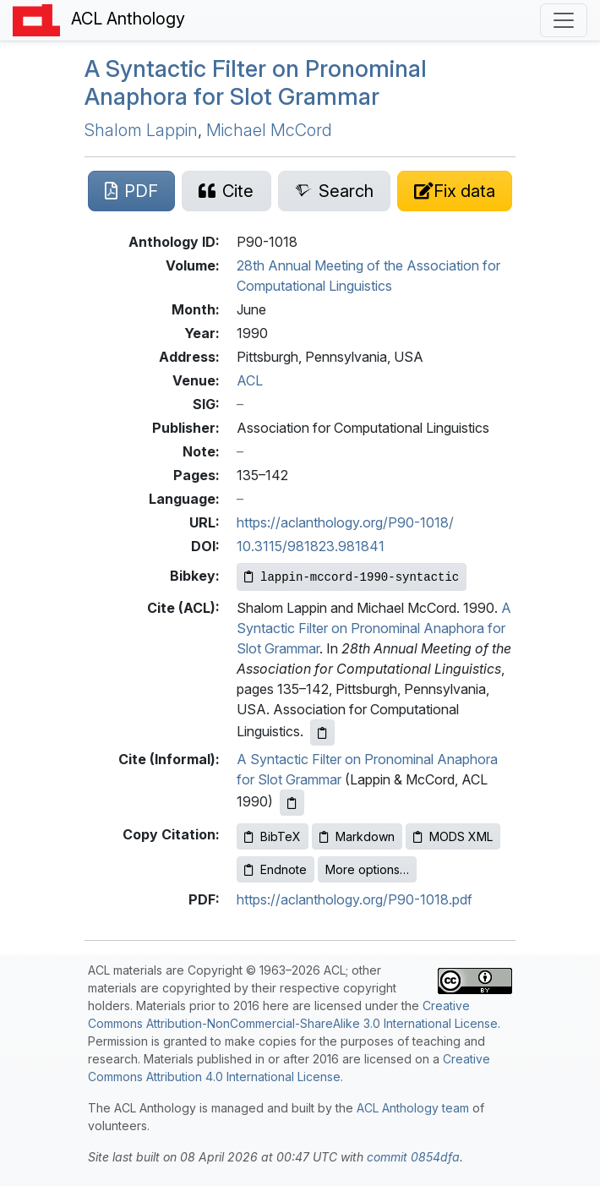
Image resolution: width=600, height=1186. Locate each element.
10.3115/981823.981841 (311, 546)
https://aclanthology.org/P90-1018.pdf (354, 899)
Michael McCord (269, 130)
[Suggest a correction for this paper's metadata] (454, 191)
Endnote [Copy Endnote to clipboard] (275, 869)
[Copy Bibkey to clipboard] (351, 577)
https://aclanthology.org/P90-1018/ (345, 522)
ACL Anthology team (413, 1108)
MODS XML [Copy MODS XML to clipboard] (453, 836)
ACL (250, 380)
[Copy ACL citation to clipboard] (322, 732)
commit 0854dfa (413, 1157)
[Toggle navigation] (563, 20)
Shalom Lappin (141, 130)
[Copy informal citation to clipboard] (292, 803)
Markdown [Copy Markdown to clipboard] (357, 836)
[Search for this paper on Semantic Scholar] (334, 191)
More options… (367, 869)
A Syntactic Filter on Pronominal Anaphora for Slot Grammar (256, 82)
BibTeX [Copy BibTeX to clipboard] (272, 836)
